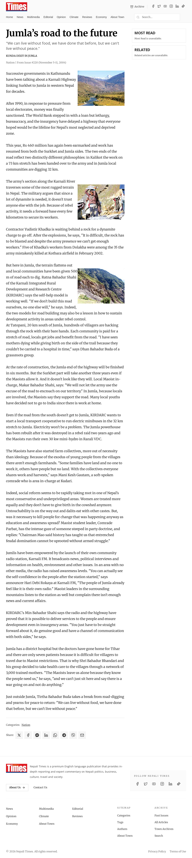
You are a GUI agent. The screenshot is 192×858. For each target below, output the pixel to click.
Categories (123, 815)
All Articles (161, 822)
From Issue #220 (41, 62)
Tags (120, 822)
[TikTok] (183, 6)
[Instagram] (171, 6)
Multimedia (33, 17)
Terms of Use (178, 851)
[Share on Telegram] (64, 735)
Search (158, 835)
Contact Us (40, 787)
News (20, 17)
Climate (74, 17)
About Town (117, 17)
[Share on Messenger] (37, 735)
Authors (122, 829)
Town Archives (163, 829)
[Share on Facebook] (28, 735)
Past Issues (161, 815)
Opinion (61, 17)
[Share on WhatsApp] (55, 735)
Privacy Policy (157, 851)
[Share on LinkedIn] (46, 735)
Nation (26, 725)
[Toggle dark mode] (184, 17)
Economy (101, 17)
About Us (17, 787)
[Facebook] (153, 6)
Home (9, 17)
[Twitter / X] (159, 6)
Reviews (87, 17)
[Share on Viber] (73, 735)
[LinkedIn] (177, 6)
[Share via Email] (82, 735)
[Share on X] (19, 735)
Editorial (48, 17)
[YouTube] (165, 6)
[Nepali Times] (16, 768)
